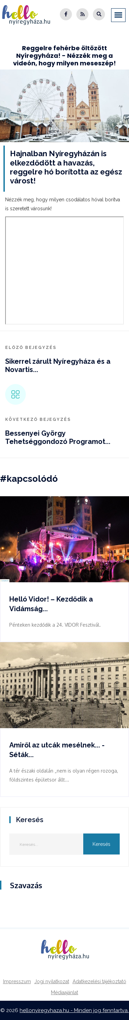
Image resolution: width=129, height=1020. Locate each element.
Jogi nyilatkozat (51, 981)
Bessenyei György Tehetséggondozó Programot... (57, 437)
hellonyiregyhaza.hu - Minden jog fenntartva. (74, 1010)
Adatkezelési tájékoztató (99, 981)
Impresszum (17, 981)
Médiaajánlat (64, 992)
